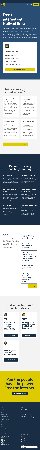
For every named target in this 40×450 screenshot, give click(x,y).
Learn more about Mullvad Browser (15, 144)
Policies (22, 406)
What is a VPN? (4, 421)
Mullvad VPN (4, 414)
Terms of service (24, 412)
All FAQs (32, 286)
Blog (2, 412)
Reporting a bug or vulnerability (28, 417)
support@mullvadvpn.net (8, 247)
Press (2, 426)
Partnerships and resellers (26, 414)
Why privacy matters (5, 418)
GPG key (4, 442)
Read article (11, 335)
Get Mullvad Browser (20, 69)
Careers (3, 428)
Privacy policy (24, 409)
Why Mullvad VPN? (5, 419)
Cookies (22, 411)
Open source (23, 407)
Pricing (2, 411)
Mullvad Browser (5, 416)
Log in (30, 4)
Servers (2, 409)
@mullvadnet (24, 434)
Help (2, 407)
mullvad (23, 441)
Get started (36, 4)
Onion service (5, 444)
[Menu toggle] (4, 4)
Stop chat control (5, 424)
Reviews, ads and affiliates (26, 416)
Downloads (3, 423)
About (2, 406)
